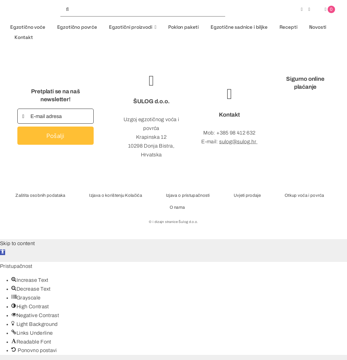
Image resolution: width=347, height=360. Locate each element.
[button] (2, 252)
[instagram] (309, 9)
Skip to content (17, 243)
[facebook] (302, 9)
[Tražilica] (67, 9)
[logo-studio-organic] (28, 4)
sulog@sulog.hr (237, 141)
